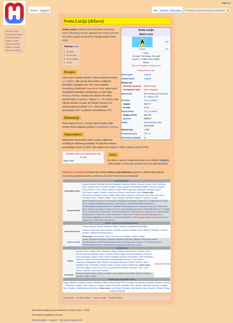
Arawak (113, 77)
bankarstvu (103, 127)
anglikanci (114, 147)
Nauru (157, 190)
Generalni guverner (132, 86)
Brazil (118, 283)
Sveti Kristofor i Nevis (133, 192)
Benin (99, 251)
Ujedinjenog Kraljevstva (157, 94)
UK (145, 242)
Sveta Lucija (148, 192)
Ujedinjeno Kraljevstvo (134, 198)
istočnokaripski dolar (153, 122)
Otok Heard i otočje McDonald (113, 212)
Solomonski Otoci (142, 195)
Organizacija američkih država (121, 279)
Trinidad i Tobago (103, 198)
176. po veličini (150, 100)
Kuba (140, 230)
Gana (97, 187)
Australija (100, 184)
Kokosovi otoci (93, 209)
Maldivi (119, 190)
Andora (86, 251)
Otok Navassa (128, 242)
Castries (147, 74)
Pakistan (103, 192)
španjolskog (68, 88)
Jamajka (126, 187)
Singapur (130, 195)
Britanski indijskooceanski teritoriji (95, 206)
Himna (146, 62)
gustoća (127, 118)
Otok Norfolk (111, 214)
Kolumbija (116, 285)
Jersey (147, 212)
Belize (133, 184)
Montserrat (86, 214)
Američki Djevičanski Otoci (112, 242)
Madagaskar (91, 262)
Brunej (148, 184)
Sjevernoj (117, 223)
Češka (93, 273)
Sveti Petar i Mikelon (132, 239)
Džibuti (116, 254)
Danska (85, 239)
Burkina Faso (131, 251)
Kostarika (132, 230)
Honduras (109, 230)
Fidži (84, 187)
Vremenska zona (129, 134)
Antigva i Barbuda (89, 184)
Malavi (104, 190)
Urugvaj (112, 291)
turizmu (114, 127)
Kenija (84, 190)
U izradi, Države (83, 297)
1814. (91, 106)
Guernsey (92, 212)
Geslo (146, 53)
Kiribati (91, 190)
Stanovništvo (127, 111)
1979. (156, 97)
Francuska (102, 239)
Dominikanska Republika (137, 226)
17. (98, 99)
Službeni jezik (127, 79)
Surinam (152, 288)
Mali (99, 262)
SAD (99, 242)
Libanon (140, 259)
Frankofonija (121, 248)
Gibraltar (166, 209)
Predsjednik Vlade (131, 90)
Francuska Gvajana (83, 257)
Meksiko (147, 230)
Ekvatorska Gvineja (134, 254)
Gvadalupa (111, 239)
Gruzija (100, 273)
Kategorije (68, 297)
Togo (140, 268)
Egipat (123, 254)
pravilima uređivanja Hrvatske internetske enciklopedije (110, 176)
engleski (135, 59)
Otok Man (135, 212)
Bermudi (119, 204)
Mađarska (121, 273)
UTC (146, 134)
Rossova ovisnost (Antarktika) (146, 214)
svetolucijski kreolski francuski (137, 163)
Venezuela (121, 291)
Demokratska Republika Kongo (92, 254)
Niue (98, 214)
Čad (77, 254)
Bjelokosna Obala (109, 251)
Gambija (90, 187)
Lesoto (97, 190)
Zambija (155, 198)
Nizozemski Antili (88, 242)
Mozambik (142, 190)
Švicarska (133, 268)
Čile (123, 283)
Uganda (121, 198)
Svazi (152, 195)
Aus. (84, 204)
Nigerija (96, 192)
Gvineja (123, 257)
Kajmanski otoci (146, 206)
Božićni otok (163, 206)
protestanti (137, 147)
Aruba (154, 239)
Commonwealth (122, 181)
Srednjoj (127, 223)
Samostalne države (72, 231)
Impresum (53, 320)
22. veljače (148, 97)
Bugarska (121, 251)
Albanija (79, 251)
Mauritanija (114, 262)
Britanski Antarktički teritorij (139, 204)
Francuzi (66, 95)
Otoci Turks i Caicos (102, 220)
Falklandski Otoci (150, 209)
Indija (119, 187)
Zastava (142, 49)
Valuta (124, 122)
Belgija (92, 251)
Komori (127, 259)
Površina (125, 100)
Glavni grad (126, 74)
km (149, 104)
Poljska (139, 273)
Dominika (161, 184)
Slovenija (79, 276)
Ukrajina (93, 276)
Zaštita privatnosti (39, 320)
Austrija (87, 273)
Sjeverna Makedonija (130, 265)
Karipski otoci (115, 297)
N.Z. (117, 209)
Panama (164, 230)
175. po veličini (150, 111)
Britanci (76, 95)
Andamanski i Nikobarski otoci (119, 201)
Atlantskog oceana (78, 33)
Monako (139, 262)
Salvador (85, 233)
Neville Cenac (150, 86)
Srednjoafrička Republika (118, 268)
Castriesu (83, 99)
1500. (91, 84)
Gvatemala (94, 230)
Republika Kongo (82, 265)
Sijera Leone (120, 195)
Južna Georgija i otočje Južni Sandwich (148, 217)
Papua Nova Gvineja (116, 192)
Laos (134, 259)
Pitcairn (125, 214)
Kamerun (153, 187)
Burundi (141, 251)
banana (79, 123)
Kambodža (148, 257)
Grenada (104, 187)
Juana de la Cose (95, 88)
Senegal (117, 265)
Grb (166, 49)
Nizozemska (146, 239)
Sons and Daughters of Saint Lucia (146, 65)
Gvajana (112, 187)
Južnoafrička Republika (139, 187)
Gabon (94, 257)
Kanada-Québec (117, 259)
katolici (79, 147)
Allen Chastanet (151, 90)
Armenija (79, 273)
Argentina (82, 283)
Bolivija (112, 283)
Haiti (102, 230)
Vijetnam (86, 270)
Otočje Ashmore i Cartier (158, 201)
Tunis (146, 268)
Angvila (140, 201)
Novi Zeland (86, 192)
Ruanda (103, 265)
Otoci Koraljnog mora (129, 209)
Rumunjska (94, 265)
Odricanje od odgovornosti (70, 320)
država (89, 29)
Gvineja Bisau (133, 257)
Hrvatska (107, 273)
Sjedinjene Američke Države (101, 233)
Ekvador (158, 283)
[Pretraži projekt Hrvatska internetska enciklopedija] (207, 10)
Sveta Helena (87, 217)
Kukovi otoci (110, 209)
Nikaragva (155, 230)
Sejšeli (111, 195)
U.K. (103, 201)
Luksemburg (80, 262)
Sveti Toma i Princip (100, 268)
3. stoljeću (69, 81)
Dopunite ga (68, 176)
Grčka (106, 257)
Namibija (150, 190)
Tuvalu (114, 198)
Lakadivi (160, 212)
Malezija (111, 190)
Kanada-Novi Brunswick (101, 259)
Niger (146, 262)
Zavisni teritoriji (73, 242)
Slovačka (146, 273)
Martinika (88, 36)
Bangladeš (117, 184)
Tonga (93, 198)
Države (108, 223)
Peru (65, 288)
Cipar (154, 184)
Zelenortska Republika (100, 270)
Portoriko (138, 242)
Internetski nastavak (130, 138)
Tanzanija (85, 198)
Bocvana (141, 184)
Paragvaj (164, 285)
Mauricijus (132, 190)
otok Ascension (106, 217)
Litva (114, 273)
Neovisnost (126, 94)
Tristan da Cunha (119, 217)
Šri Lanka (159, 195)
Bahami (108, 184)
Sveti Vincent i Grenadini (91, 195)
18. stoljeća (108, 99)
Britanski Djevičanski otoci (124, 206)
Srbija (86, 276)
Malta (125, 190)
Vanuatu (147, 198)
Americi (134, 223)
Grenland (92, 239)
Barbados (126, 184)
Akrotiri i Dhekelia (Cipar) (91, 201)
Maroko (131, 262)
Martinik (120, 239)
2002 (134, 115)
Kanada (161, 187)
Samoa (105, 195)
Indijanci (96, 77)
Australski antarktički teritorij (98, 204)
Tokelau (85, 220)
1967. (78, 110)
